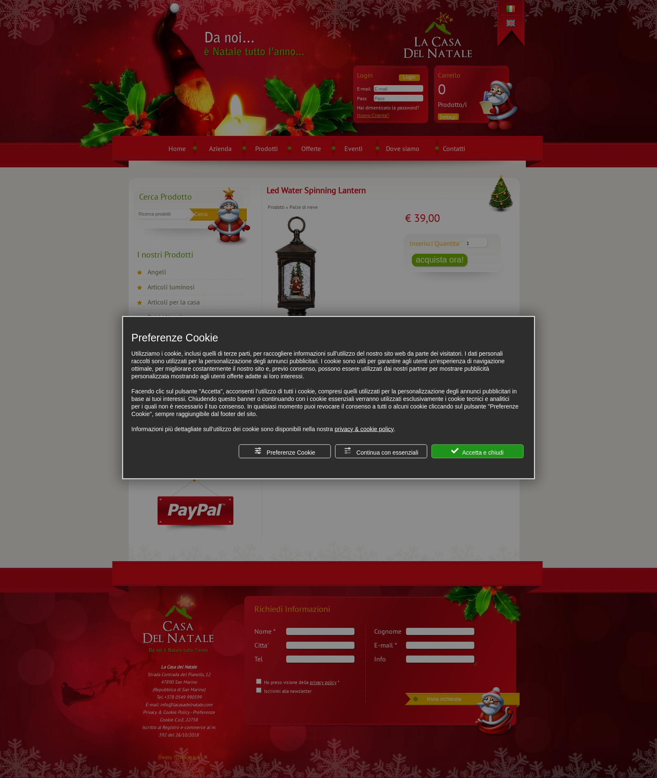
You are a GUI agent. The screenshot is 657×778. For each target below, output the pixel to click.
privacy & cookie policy (364, 428)
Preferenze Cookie (284, 451)
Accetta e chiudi (477, 451)
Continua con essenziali (381, 451)
